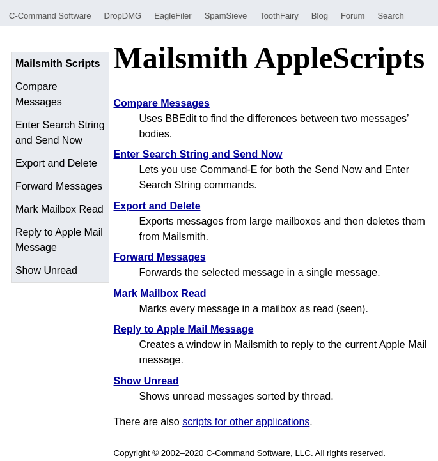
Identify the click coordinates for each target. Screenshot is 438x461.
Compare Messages (38, 94)
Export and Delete (56, 163)
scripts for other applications (245, 421)
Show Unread (46, 270)
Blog (319, 15)
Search (390, 15)
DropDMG (123, 15)
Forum (353, 15)
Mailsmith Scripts (57, 63)
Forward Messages (58, 186)
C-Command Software (50, 15)
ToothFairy (279, 15)
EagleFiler (173, 15)
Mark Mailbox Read (59, 209)
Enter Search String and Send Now (60, 132)
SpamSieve (226, 15)
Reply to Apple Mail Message (59, 240)
